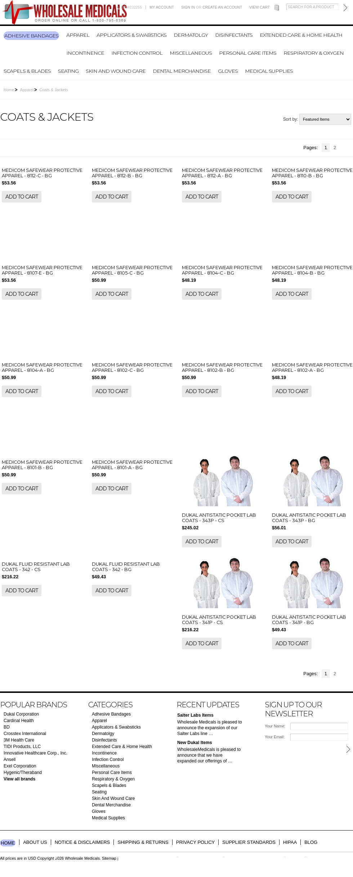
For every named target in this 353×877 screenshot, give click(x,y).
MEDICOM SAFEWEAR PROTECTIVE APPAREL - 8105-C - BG (132, 270)
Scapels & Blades (27, 71)
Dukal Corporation (21, 714)
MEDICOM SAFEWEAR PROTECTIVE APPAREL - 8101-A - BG (132, 464)
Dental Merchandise (182, 71)
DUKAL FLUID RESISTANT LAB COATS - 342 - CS (36, 566)
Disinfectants (234, 35)
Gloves (228, 71)
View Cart (259, 7)
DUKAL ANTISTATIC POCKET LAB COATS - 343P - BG (309, 517)
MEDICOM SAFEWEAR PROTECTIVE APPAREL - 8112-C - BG (42, 173)
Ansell (9, 759)
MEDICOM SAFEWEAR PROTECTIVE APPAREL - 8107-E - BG (42, 270)
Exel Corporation (20, 766)
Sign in (188, 7)
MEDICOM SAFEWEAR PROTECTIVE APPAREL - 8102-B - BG (222, 367)
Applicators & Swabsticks (131, 35)
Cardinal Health (19, 720)
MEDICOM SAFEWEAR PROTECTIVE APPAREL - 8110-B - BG (312, 173)
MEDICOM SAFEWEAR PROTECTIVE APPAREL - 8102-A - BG (312, 367)
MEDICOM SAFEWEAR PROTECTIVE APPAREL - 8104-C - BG (222, 270)
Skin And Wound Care (116, 71)
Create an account (222, 7)
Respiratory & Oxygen (313, 53)
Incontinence (85, 53)
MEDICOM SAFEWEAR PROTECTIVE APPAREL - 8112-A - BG (222, 173)
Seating (68, 71)
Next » (347, 148)
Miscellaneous (191, 53)
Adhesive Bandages (31, 35)
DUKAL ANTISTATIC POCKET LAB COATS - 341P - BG (309, 619)
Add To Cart (21, 196)
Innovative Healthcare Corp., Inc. (35, 753)
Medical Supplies (269, 71)
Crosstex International (25, 733)
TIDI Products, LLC (22, 746)
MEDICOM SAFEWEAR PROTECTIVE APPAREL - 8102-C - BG (132, 367)
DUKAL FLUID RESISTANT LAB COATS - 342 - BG (126, 566)
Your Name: (275, 726)
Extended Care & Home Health (301, 35)
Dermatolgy (191, 35)
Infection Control (136, 53)
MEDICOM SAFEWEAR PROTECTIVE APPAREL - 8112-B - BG (132, 173)
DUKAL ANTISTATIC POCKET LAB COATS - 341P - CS (219, 619)
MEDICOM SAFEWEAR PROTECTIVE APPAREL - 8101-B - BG (42, 464)
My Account (161, 7)
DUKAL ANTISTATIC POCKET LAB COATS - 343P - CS (219, 517)
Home (9, 90)
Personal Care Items (247, 53)
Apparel (77, 35)
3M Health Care (19, 740)
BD (7, 727)
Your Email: (275, 737)
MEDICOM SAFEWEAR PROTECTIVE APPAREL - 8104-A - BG (42, 367)
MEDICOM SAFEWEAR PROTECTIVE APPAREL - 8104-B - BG (312, 270)
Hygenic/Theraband (23, 772)
